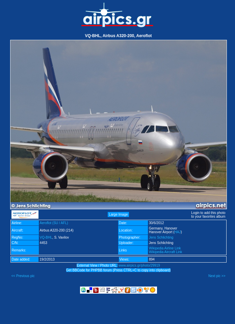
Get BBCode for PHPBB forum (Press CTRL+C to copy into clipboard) (118, 270)
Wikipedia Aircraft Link (165, 252)
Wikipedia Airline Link (165, 248)
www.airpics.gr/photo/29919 (139, 265)
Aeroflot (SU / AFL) (54, 223)
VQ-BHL (46, 237)
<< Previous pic (23, 276)
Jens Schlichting (161, 237)
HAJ (178, 232)
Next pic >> (217, 276)
